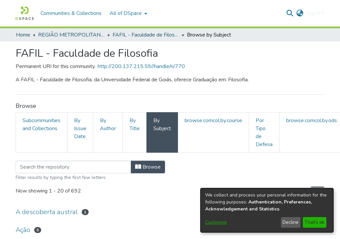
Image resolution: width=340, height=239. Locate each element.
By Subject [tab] (162, 124)
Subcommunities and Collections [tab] (41, 124)
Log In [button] (313, 13)
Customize (216, 222)
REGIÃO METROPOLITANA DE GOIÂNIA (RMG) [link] (71, 35)
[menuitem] (127, 13)
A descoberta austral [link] (47, 211)
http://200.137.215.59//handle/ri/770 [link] (141, 66)
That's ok (314, 222)
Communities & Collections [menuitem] (71, 13)
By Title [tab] (134, 124)
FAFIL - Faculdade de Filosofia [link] (146, 35)
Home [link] (23, 35)
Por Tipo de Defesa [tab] (264, 132)
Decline (290, 222)
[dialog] (267, 210)
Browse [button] (148, 167)
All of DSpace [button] (126, 13)
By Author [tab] (108, 124)
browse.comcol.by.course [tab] (213, 120)
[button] (25, 13)
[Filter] (73, 167)
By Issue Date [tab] (80, 128)
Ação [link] (23, 229)
